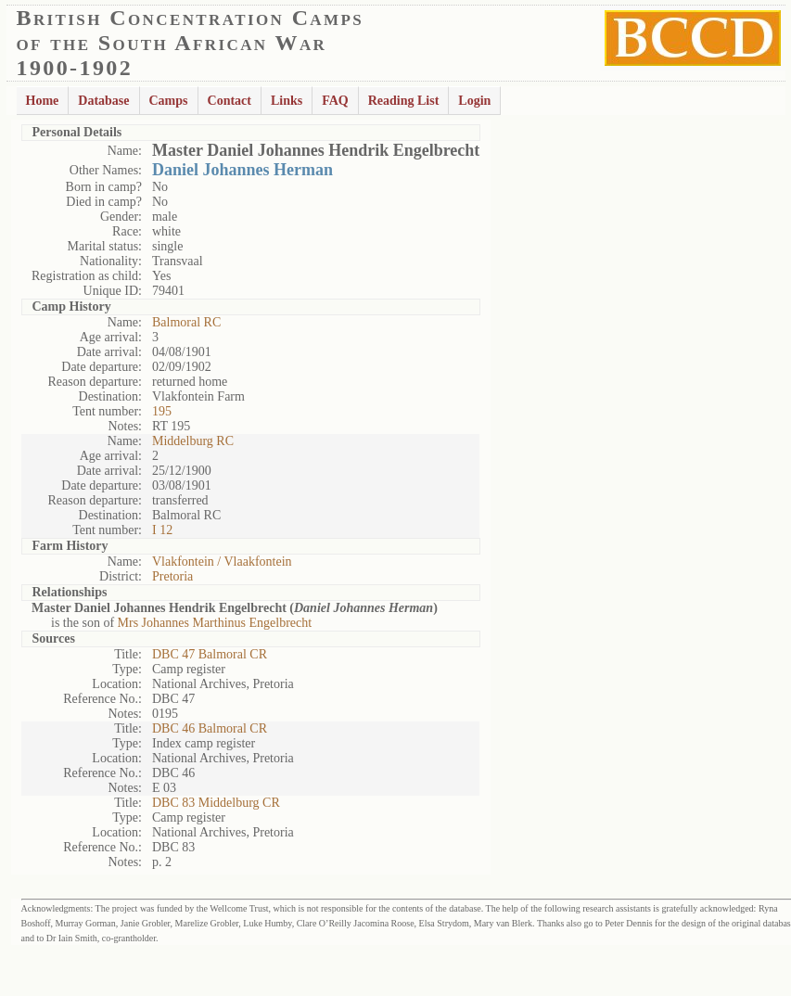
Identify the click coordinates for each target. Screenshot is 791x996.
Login (474, 101)
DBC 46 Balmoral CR (209, 728)
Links (286, 101)
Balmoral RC (186, 322)
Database (103, 101)
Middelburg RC (193, 441)
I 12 (162, 530)
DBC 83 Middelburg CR (216, 803)
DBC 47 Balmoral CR (209, 654)
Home (42, 101)
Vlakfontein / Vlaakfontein (222, 561)
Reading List (404, 101)
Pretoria (172, 576)
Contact (229, 101)
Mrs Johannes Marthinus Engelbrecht (215, 623)
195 (162, 411)
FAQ (335, 101)
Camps (168, 101)
